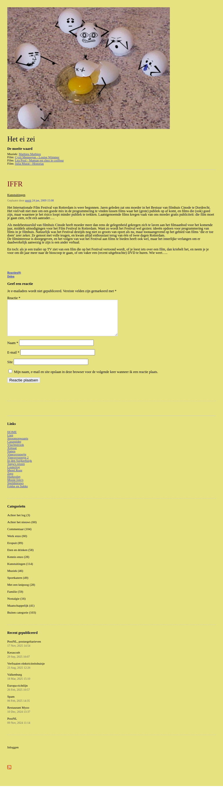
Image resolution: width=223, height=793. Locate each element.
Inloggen (13, 754)
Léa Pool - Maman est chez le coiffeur (39, 160)
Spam (18, 705)
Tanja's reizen (16, 470)
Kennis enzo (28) (18, 563)
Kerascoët (18, 661)
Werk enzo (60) (17, 543)
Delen (10, 276)
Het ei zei (21, 139)
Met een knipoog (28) (21, 591)
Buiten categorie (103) (21, 619)
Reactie (13, 298)
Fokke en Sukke (17, 493)
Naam (12, 350)
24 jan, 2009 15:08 (43, 200)
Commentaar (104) (19, 536)
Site (10, 369)
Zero (10, 480)
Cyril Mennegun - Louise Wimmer (37, 157)
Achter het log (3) (18, 522)
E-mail (13, 359)
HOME (12, 439)
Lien (10, 442)
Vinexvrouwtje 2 (18, 464)
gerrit (28, 200)
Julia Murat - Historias (29, 163)
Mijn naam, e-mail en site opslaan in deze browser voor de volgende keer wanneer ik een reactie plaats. (86, 379)
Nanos (11, 458)
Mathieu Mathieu (30, 154)
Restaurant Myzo (18, 716)
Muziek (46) (15, 577)
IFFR (15, 184)
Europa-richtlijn (18, 694)
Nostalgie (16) (16, 605)
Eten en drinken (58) (20, 557)
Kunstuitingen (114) (20, 570)
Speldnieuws (15, 490)
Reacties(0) (14, 272)
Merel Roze (14, 477)
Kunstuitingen (16, 195)
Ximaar (12, 454)
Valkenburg (18, 683)
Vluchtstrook (15, 451)
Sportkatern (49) (17, 584)
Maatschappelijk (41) (21, 612)
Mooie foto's (15, 486)
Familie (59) (15, 598)
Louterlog (13, 474)
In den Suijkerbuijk (19, 467)
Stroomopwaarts (17, 445)
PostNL (18, 727)
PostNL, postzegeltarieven (24, 650)
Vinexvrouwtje (16, 461)
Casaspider (14, 448)
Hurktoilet (13, 483)
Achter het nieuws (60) (22, 529)
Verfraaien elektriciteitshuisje (26, 672)
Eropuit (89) (15, 550)
